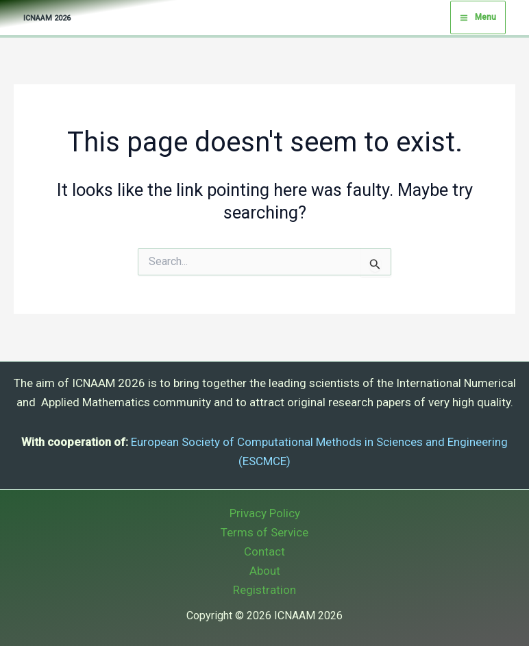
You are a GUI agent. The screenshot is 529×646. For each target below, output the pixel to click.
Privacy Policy (265, 513)
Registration (264, 590)
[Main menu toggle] (478, 18)
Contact (264, 551)
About (264, 570)
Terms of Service (264, 532)
